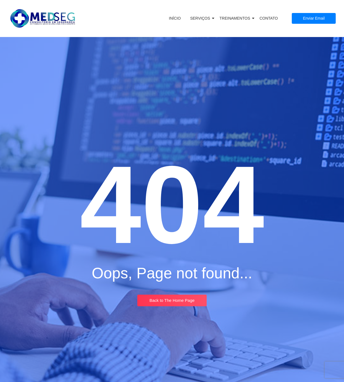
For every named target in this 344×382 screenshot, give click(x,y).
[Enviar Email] (314, 18)
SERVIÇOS (201, 18)
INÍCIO (175, 18)
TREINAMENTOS (235, 18)
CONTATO (268, 18)
